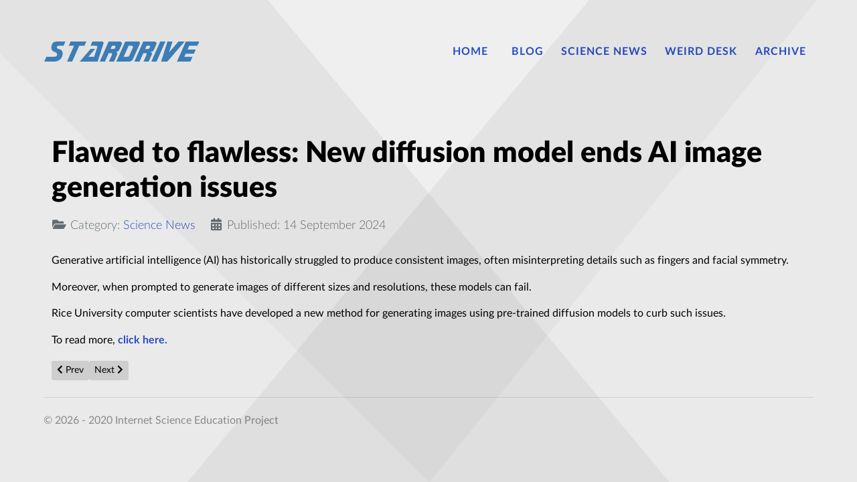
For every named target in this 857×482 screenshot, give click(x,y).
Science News (159, 225)
